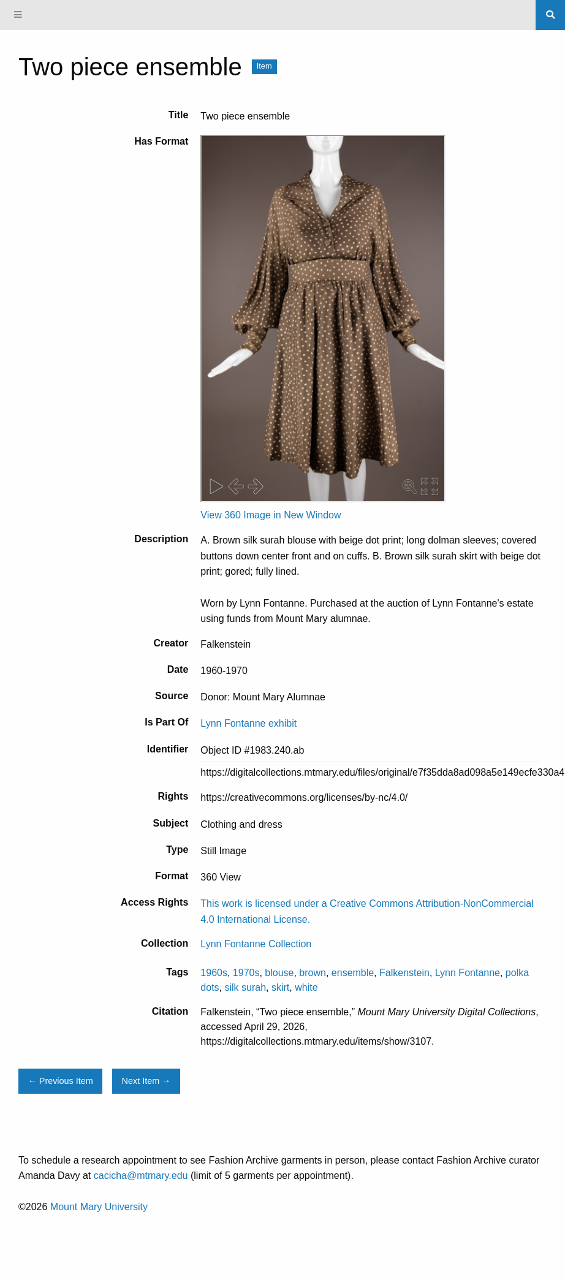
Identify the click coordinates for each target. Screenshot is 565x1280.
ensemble (353, 973)
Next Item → (146, 1081)
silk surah (245, 987)
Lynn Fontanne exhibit (248, 723)
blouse (279, 973)
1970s (246, 973)
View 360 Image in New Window (270, 515)
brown (312, 973)
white (306, 987)
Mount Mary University (99, 1207)
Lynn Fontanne (467, 973)
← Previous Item (60, 1081)
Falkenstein (404, 973)
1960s (213, 973)
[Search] (550, 14)
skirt (280, 987)
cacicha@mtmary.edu (141, 1175)
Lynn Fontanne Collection (255, 944)
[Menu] (18, 15)
